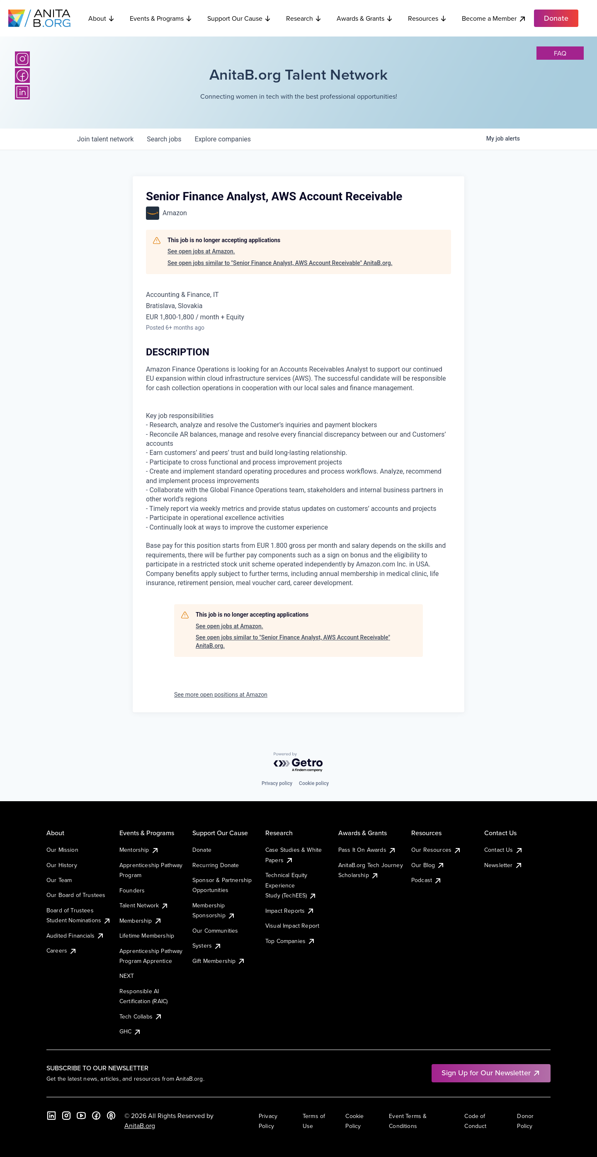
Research (304, 18)
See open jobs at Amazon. (201, 251)
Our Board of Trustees (75, 895)
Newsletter (503, 865)
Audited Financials (75, 935)
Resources (427, 18)
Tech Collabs (141, 1016)
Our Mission (62, 850)
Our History (61, 865)
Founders (132, 890)
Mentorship (139, 850)
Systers (207, 945)
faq (560, 53)
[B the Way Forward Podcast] (111, 1116)
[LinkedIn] (22, 92)
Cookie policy (314, 783)
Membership (140, 920)
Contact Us (503, 850)
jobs (164, 139)
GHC (130, 1031)
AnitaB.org (139, 1125)
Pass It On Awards (367, 850)
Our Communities (215, 930)
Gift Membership (218, 961)
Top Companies (290, 941)
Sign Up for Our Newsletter (491, 1072)
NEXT (126, 976)
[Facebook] (22, 75)
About (101, 18)
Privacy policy (277, 783)
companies (223, 139)
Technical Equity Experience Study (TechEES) (291, 885)
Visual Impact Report (292, 925)
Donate (201, 850)
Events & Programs (161, 18)
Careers (61, 950)
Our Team (59, 880)
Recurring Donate (215, 865)
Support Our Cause (239, 18)
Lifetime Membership (146, 935)
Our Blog (428, 865)
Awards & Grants (365, 18)
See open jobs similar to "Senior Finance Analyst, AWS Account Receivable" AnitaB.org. (280, 263)
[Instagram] (22, 58)
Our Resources (436, 850)
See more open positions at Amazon (220, 694)
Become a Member (494, 18)
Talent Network (144, 905)
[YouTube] (81, 1116)
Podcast (426, 880)
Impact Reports (290, 911)
